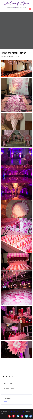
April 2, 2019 (5, 56)
